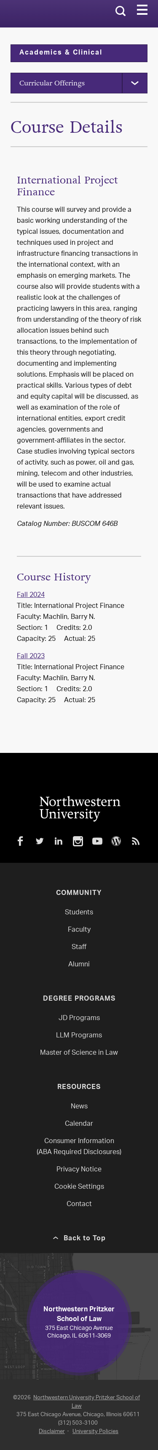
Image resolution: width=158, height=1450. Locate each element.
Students (79, 913)
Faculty (79, 930)
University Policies (95, 1431)
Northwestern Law (47, 14)
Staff (79, 948)
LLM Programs (79, 1036)
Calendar (79, 1124)
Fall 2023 (31, 657)
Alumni (79, 965)
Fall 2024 (31, 595)
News (79, 1107)
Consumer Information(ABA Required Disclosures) (79, 1147)
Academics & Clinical (60, 53)
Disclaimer (52, 1431)
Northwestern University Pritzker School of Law (86, 1402)
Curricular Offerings (52, 83)
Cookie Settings (79, 1187)
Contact (79, 1205)
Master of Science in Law (79, 1053)
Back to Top (85, 1239)
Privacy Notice (79, 1170)
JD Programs (79, 1019)
